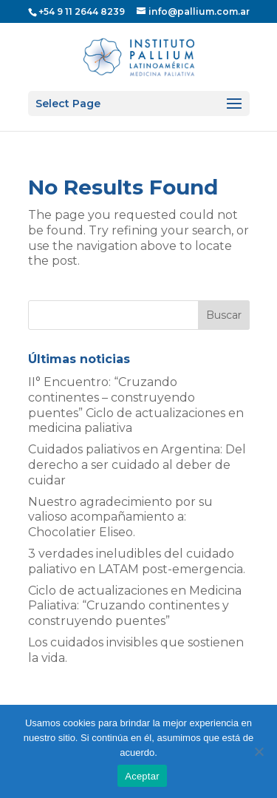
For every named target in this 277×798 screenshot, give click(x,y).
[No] (258, 751)
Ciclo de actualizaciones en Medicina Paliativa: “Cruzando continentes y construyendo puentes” (135, 606)
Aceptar (142, 776)
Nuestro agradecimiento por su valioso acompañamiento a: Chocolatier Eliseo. (120, 517)
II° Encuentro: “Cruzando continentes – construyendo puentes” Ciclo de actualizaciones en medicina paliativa (136, 405)
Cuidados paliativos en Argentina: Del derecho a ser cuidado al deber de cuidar (137, 464)
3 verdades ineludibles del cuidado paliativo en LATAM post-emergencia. (136, 561)
